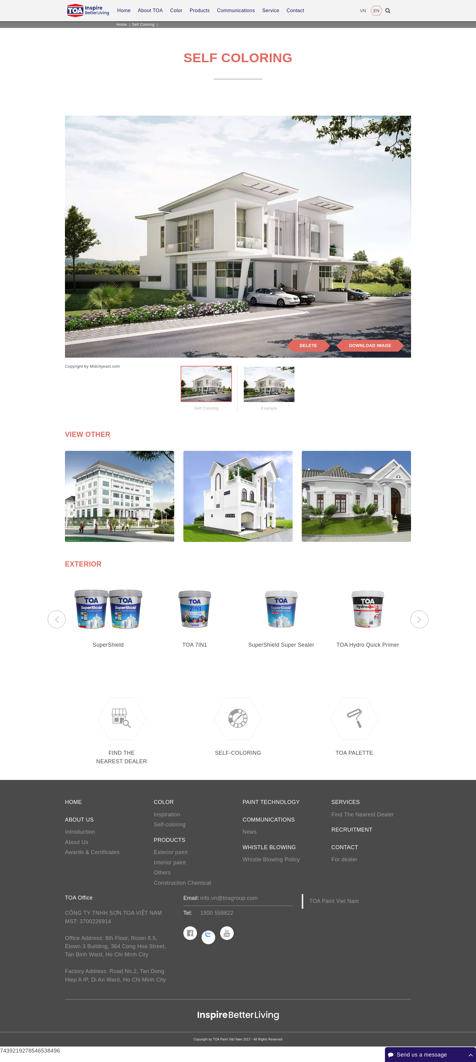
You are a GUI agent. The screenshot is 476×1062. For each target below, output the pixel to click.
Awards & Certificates (92, 857)
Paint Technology (271, 807)
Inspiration (167, 819)
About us (79, 824)
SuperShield (108, 646)
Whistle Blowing (269, 852)
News (250, 837)
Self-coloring (170, 829)
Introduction (80, 837)
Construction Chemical (182, 888)
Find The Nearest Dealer (363, 819)
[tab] (206, 389)
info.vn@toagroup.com (228, 904)
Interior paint (170, 868)
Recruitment (352, 835)
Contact (345, 852)
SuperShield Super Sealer (281, 646)
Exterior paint (171, 857)
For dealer (345, 865)
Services (346, 807)
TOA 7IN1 (194, 646)
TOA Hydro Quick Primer (367, 646)
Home (122, 24)
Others (162, 878)
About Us (76, 847)
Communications (269, 824)
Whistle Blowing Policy (271, 865)
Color (164, 807)
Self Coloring (143, 24)
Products (169, 845)
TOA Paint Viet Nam (334, 907)
